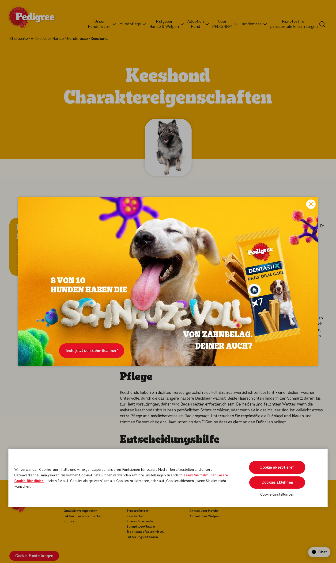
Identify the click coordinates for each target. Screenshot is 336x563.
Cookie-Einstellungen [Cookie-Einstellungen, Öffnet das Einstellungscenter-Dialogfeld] (277, 494)
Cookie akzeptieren (277, 467)
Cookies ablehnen (277, 482)
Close (311, 204)
